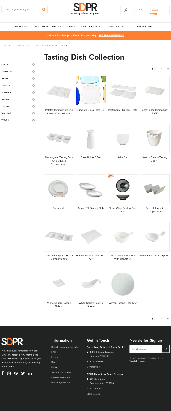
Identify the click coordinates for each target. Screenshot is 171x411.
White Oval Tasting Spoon (154, 255)
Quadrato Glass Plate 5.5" (90, 110)
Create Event (154, 12)
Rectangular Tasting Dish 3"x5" (154, 111)
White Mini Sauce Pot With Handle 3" (123, 257)
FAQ (53, 352)
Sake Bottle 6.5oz (91, 157)
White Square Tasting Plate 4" (59, 304)
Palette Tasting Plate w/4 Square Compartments (59, 111)
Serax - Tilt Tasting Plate (90, 208)
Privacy (55, 367)
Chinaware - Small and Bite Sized (29, 45)
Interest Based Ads (60, 377)
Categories (6, 45)
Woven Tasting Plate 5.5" (123, 303)
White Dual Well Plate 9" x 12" (91, 257)
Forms (54, 357)
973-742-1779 (143, 26)
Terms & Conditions (61, 372)
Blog (53, 362)
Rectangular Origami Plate (122, 110)
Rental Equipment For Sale (64, 347)
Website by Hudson (137, 361)
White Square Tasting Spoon (91, 304)
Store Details (94, 394)
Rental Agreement (60, 382)
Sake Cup (122, 157)
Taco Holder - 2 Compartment (154, 209)
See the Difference (111, 35)
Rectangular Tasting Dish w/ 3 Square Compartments (59, 160)
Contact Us (93, 366)
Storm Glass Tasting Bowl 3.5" (123, 209)
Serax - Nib (59, 208)
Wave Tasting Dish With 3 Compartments (59, 257)
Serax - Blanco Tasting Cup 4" (154, 158)
